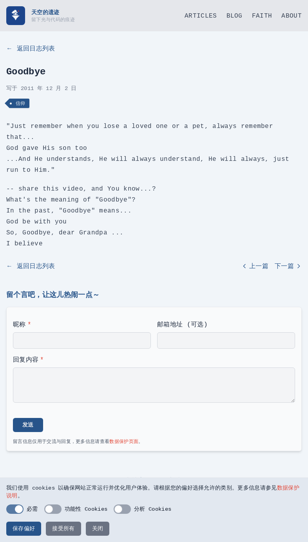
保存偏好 (24, 528)
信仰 (20, 103)
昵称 (22, 324)
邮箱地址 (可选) (182, 324)
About (291, 15)
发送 (28, 425)
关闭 (97, 528)
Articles (201, 15)
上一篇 (254, 266)
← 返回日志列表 (30, 48)
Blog (234, 15)
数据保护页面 (123, 441)
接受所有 (63, 528)
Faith (262, 15)
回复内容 (28, 359)
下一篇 (288, 266)
